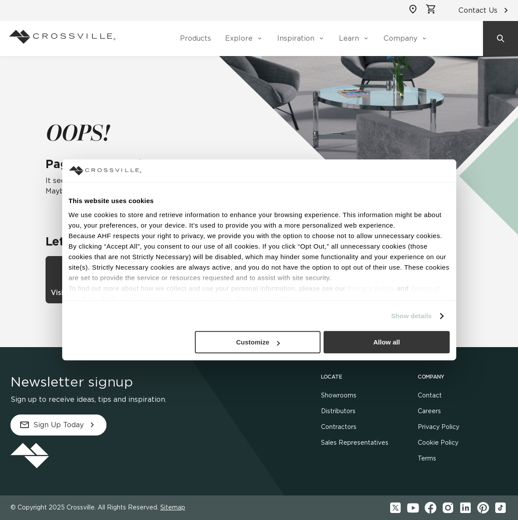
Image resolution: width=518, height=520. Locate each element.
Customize (258, 342)
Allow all (387, 342)
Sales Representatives (354, 442)
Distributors (338, 411)
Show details (411, 316)
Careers (429, 411)
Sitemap (172, 507)
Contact (430, 395)
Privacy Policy (438, 426)
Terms (427, 458)
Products (195, 38)
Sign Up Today (58, 425)
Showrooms (338, 395)
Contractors (338, 426)
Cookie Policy (438, 442)
